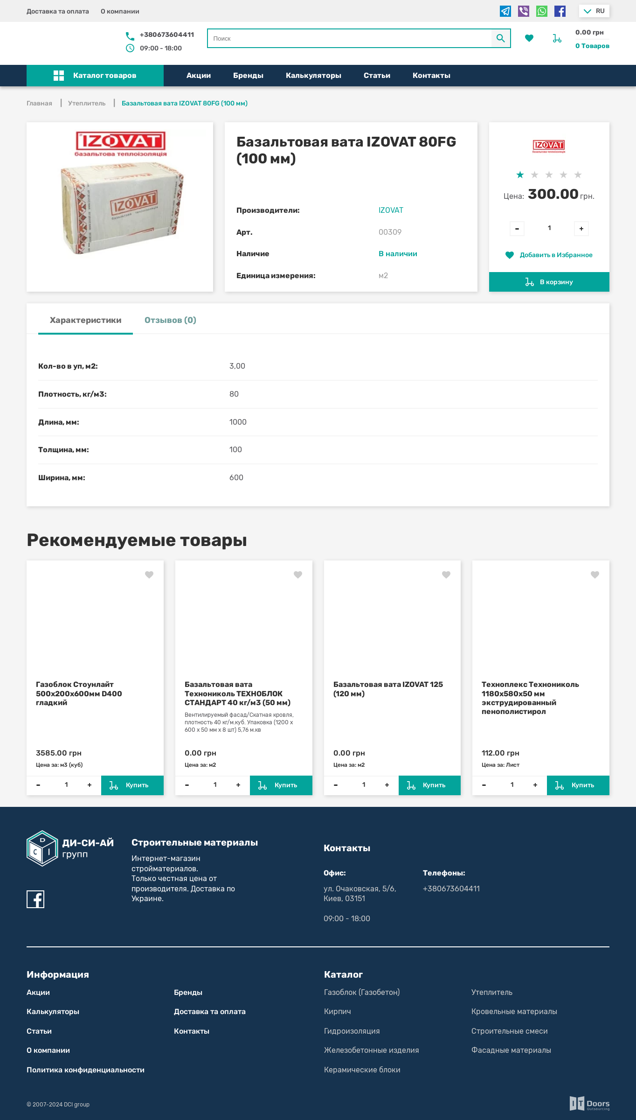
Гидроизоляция (352, 1031)
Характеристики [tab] (85, 320)
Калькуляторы (313, 75)
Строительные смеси (509, 1031)
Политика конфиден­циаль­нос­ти (86, 1069)
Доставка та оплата (58, 11)
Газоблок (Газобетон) (362, 992)
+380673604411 (167, 35)
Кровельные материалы (514, 1011)
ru (600, 11)
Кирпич (337, 1011)
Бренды (248, 75)
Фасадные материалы (511, 1050)
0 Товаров (592, 46)
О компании (120, 11)
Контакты (431, 75)
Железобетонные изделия (371, 1050)
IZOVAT (391, 210)
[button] (95, 75)
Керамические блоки (362, 1069)
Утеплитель (491, 992)
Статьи (377, 75)
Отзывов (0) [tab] (170, 320)
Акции (199, 75)
